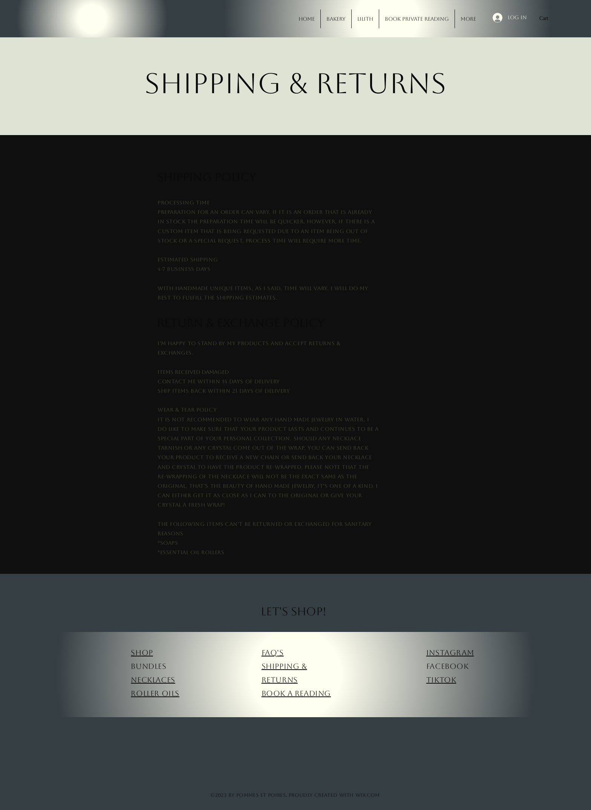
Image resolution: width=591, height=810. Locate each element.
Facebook (447, 666)
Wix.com (367, 795)
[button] (548, 18)
